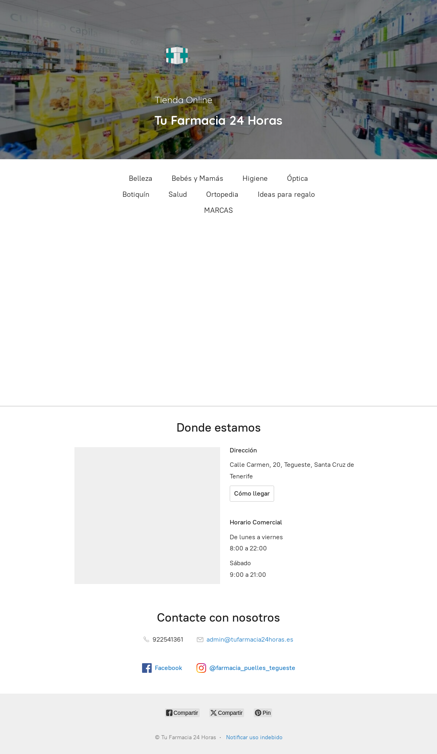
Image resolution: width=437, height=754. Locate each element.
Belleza (140, 178)
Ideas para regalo (286, 194)
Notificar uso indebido (254, 737)
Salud (177, 194)
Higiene (255, 178)
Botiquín (135, 194)
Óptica (297, 178)
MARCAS (218, 210)
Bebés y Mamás (197, 178)
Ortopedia (222, 194)
